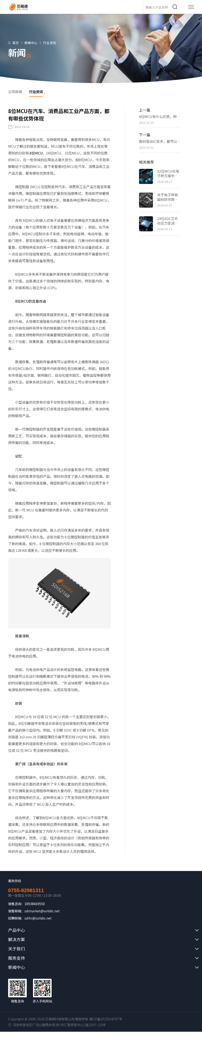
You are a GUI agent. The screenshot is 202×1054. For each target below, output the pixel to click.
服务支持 (16, 958)
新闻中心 (32, 42)
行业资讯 (51, 42)
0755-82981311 (26, 890)
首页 (17, 42)
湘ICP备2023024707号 (105, 1019)
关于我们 (16, 949)
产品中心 (16, 930)
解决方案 (16, 939)
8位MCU (36, 153)
